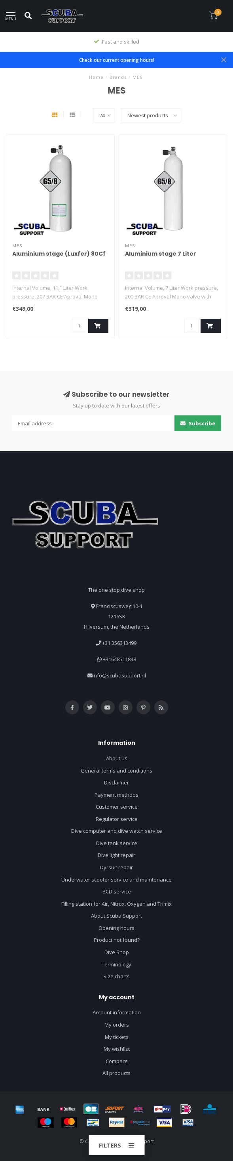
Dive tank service (116, 843)
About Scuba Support (116, 915)
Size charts (116, 976)
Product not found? (117, 939)
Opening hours (116, 927)
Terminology (116, 964)
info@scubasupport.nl (119, 675)
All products (116, 1073)
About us (116, 758)
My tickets (117, 1037)
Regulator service (117, 818)
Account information (117, 1012)
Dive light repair (116, 855)
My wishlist (117, 1048)
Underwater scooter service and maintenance (116, 879)
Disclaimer (116, 782)
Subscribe (197, 423)
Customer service (117, 806)
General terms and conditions (116, 770)
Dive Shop (116, 952)
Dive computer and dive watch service (116, 830)
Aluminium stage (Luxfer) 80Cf (59, 254)
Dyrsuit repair (116, 867)
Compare (117, 1061)
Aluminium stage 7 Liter (160, 254)
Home (96, 77)
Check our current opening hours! (116, 60)
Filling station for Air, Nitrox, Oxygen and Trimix (116, 903)
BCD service (116, 891)
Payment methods (116, 794)
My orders (116, 1024)
